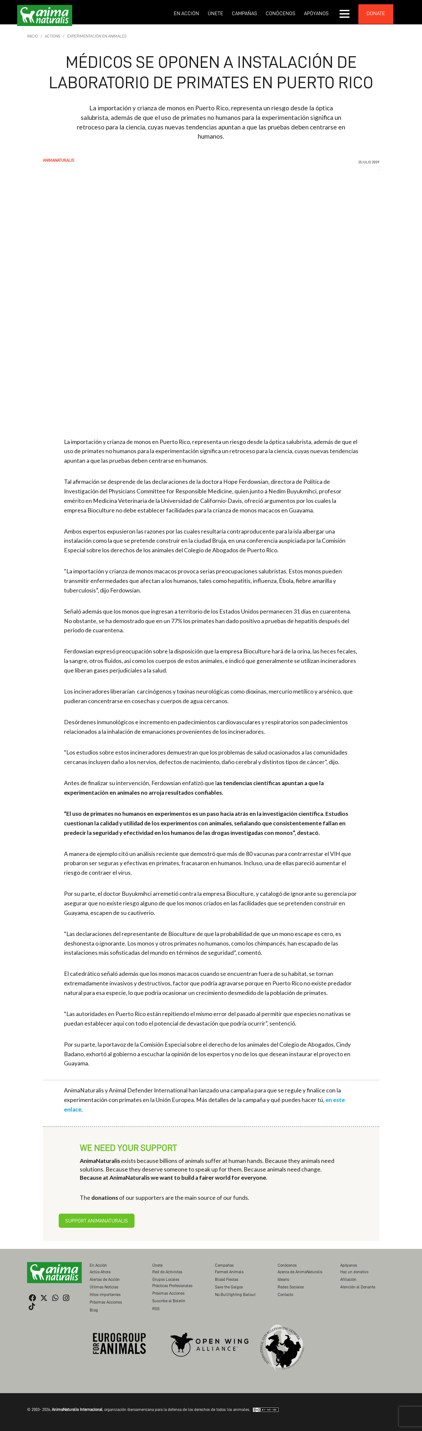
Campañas (244, 13)
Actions (52, 36)
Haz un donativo (354, 1272)
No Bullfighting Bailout (235, 1294)
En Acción (186, 13)
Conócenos (280, 13)
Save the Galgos (229, 1287)
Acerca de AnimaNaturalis (300, 1272)
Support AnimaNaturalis (96, 1221)
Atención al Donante (357, 1287)
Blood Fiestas (226, 1279)
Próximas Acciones (106, 1302)
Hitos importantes (105, 1294)
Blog (94, 1310)
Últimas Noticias (104, 1287)
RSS (156, 1309)
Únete (215, 13)
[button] (345, 14)
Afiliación (348, 1279)
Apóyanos (316, 13)
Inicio (32, 36)
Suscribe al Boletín (168, 1301)
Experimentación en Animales (97, 36)
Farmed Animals (229, 1272)
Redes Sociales (291, 1287)
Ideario (283, 1279)
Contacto (285, 1294)
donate (376, 13)
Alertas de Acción (105, 1279)
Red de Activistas (167, 1272)
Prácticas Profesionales (172, 1285)
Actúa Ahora (100, 1272)
